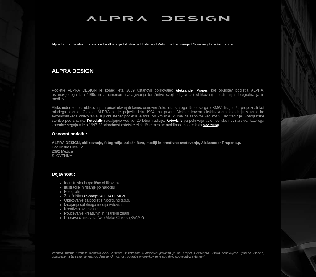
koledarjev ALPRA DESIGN (104, 196)
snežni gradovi (222, 44)
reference (95, 44)
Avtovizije (165, 44)
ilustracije (132, 44)
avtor (66, 44)
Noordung (200, 44)
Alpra (56, 44)
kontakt (78, 44)
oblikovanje (113, 44)
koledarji (148, 44)
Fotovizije (182, 44)
